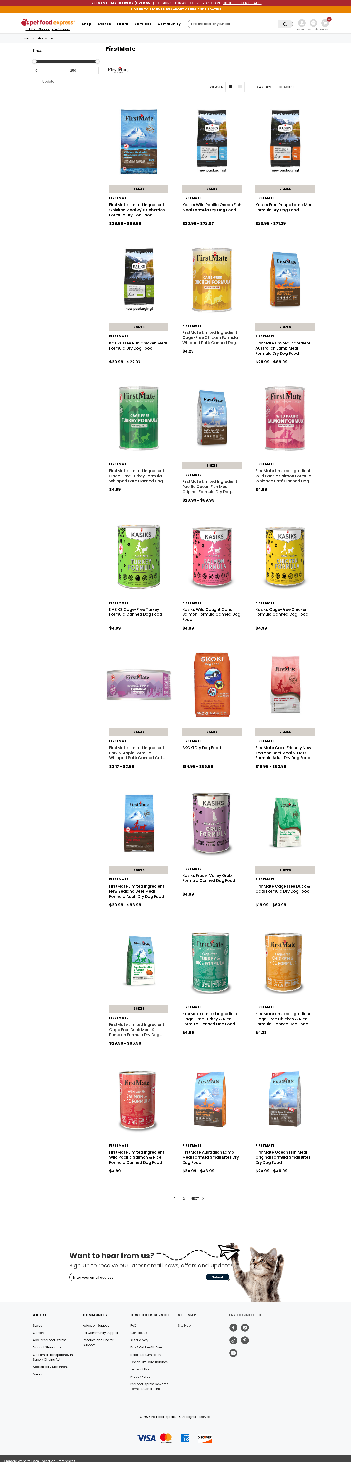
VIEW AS (216, 87)
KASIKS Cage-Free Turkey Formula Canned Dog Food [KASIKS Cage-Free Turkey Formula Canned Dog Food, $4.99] (135, 612)
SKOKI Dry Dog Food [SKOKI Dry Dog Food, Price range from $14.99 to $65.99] (201, 748)
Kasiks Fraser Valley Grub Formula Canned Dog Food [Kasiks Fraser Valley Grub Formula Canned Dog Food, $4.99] (208, 878)
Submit (217, 1277)
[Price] (66, 50)
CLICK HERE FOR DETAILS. (242, 3)
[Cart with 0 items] (325, 25)
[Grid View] (230, 87)
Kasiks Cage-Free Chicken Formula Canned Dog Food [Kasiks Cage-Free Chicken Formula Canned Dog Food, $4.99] (281, 612)
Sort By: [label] (264, 87)
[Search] (240, 24)
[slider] (34, 61)
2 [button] (184, 1198)
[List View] (240, 87)
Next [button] (198, 1198)
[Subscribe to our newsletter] (138, 1277)
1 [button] (175, 1198)
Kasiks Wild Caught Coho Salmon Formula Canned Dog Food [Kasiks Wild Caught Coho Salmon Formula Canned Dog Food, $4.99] (211, 614)
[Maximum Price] (83, 70)
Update (48, 81)
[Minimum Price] (48, 70)
